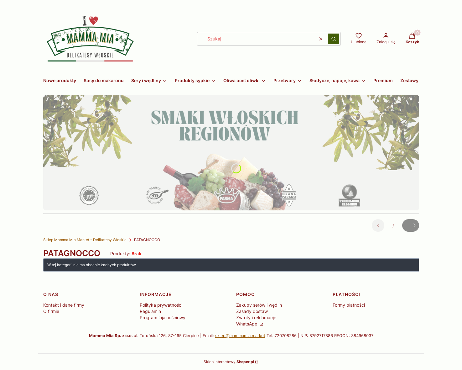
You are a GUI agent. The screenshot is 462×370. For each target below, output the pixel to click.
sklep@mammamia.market (240, 335)
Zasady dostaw (252, 311)
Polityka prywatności (161, 305)
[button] (333, 39)
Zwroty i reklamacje (256, 317)
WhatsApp (247, 323)
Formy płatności (349, 305)
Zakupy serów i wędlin (259, 305)
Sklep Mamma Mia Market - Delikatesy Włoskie (85, 239)
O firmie (51, 311)
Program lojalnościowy (162, 317)
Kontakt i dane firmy (63, 305)
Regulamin (150, 311)
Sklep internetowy (229, 361)
